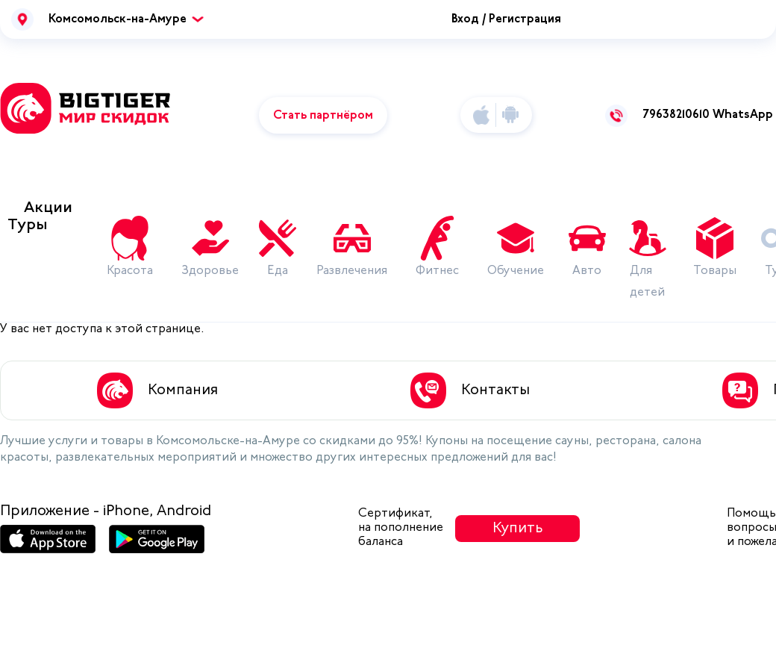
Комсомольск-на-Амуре (117, 19)
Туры (27, 225)
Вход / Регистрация (506, 19)
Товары (714, 271)
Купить (517, 528)
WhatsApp (743, 115)
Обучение (515, 271)
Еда (277, 271)
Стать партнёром (323, 116)
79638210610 (676, 115)
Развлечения (351, 271)
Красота (130, 271)
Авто (586, 271)
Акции (48, 208)
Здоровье (210, 271)
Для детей (647, 282)
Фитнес (437, 271)
